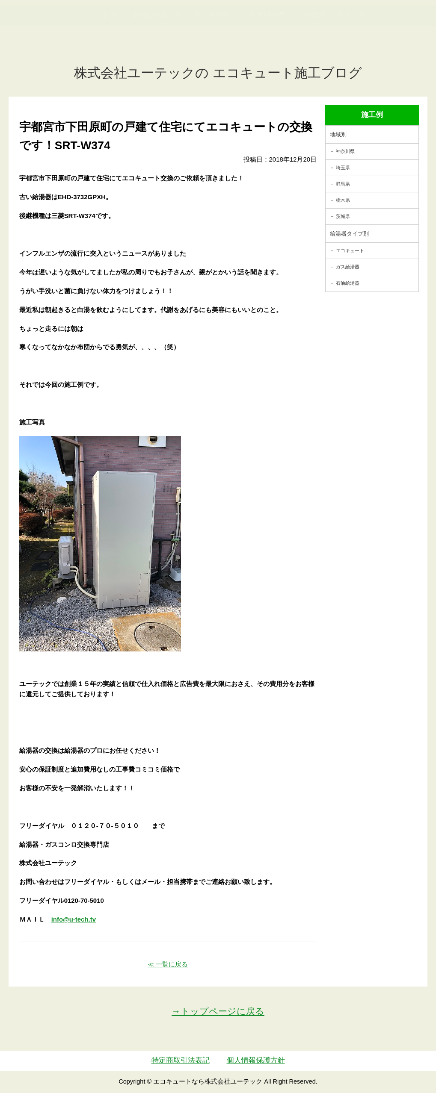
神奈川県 (345, 151)
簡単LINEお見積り (347, 23)
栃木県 (343, 200)
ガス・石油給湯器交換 (146, 57)
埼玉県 (343, 167)
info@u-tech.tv (73, 919)
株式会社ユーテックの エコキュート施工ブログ (218, 72)
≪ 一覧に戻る (168, 964)
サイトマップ (359, 57)
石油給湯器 (347, 283)
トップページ (77, 57)
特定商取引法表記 (180, 1060)
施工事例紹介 (216, 57)
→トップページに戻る (218, 1011)
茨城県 (343, 216)
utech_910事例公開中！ (157, 30)
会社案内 (311, 57)
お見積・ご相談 (402, 23)
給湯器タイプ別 (349, 233)
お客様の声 (267, 57)
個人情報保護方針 (256, 1060)
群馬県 (343, 183)
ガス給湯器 (347, 266)
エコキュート (350, 250)
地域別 (338, 134)
